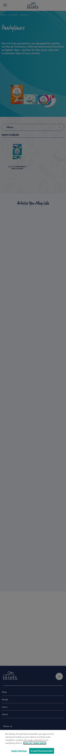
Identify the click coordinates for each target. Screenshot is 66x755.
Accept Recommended (42, 751)
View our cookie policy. (35, 743)
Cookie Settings (19, 751)
